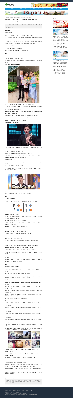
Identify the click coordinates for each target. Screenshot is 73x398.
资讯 (12, 8)
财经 (16, 8)
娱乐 (21, 8)
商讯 (52, 8)
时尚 (34, 8)
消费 (56, 8)
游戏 (47, 8)
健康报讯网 (7, 17)
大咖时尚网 (12, 378)
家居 (38, 8)
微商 (61, 8)
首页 (7, 8)
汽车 (30, 8)
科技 (25, 8)
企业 (43, 8)
